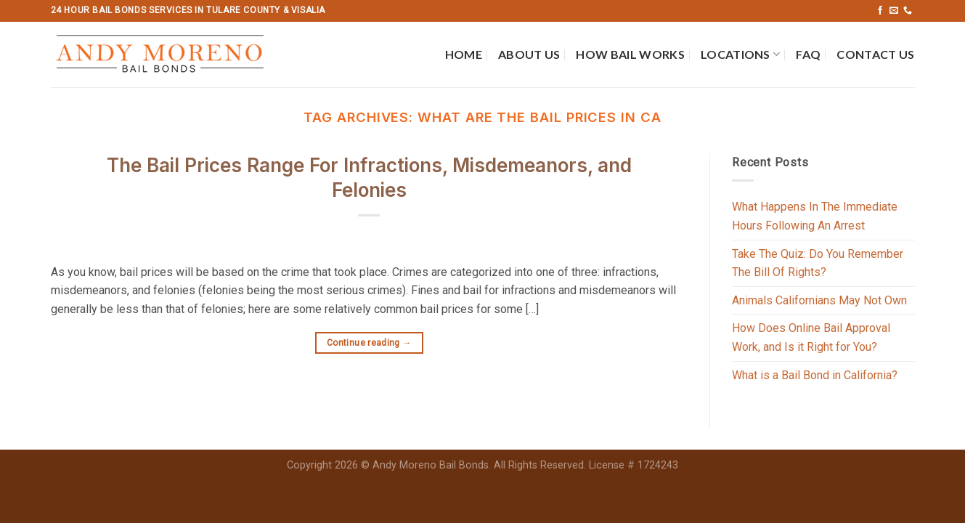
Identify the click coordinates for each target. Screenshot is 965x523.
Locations (740, 54)
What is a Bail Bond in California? (814, 375)
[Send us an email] (893, 11)
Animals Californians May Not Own (819, 300)
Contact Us (875, 54)
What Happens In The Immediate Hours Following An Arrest (814, 216)
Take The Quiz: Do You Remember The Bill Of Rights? (817, 263)
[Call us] (907, 11)
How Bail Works (630, 54)
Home (463, 54)
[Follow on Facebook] (880, 11)
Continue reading (369, 343)
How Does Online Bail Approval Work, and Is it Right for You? (811, 337)
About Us (529, 54)
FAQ (808, 54)
